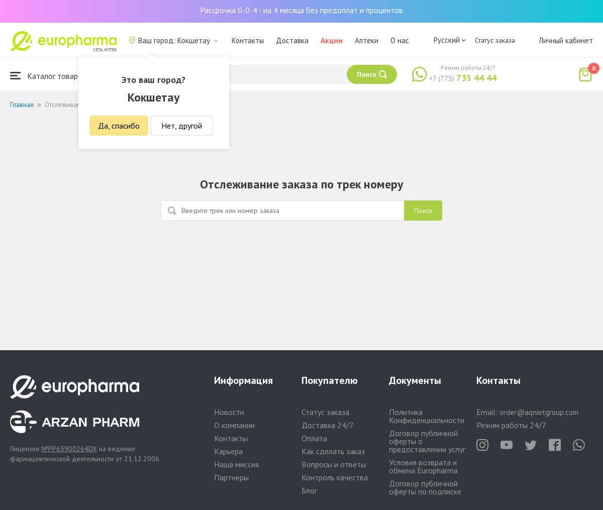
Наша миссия (236, 464)
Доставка (292, 40)
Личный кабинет (566, 40)
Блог (309, 490)
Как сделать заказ (333, 451)
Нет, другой (181, 126)
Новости (229, 412)
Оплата (314, 438)
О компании (234, 425)
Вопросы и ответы (333, 464)
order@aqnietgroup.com (538, 412)
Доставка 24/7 (327, 425)
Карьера (228, 451)
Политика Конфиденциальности (426, 416)
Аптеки (366, 40)
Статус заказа (495, 40)
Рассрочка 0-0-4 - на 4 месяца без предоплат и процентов (301, 10)
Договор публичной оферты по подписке (425, 487)
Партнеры (231, 477)
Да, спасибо (119, 126)
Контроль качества (334, 477)
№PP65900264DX (69, 448)
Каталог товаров (48, 75)
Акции (332, 40)
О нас (399, 40)
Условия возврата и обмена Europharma (423, 466)
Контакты (248, 40)
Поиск (423, 210)
